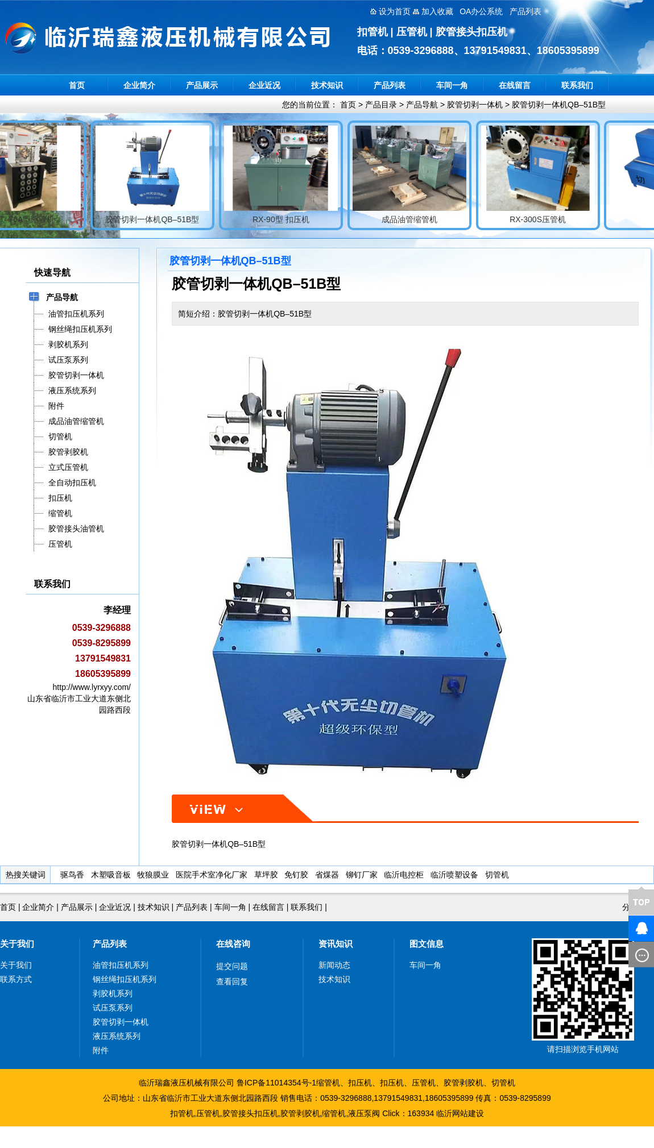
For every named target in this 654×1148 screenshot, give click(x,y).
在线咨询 (233, 944)
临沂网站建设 (460, 1113)
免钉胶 (296, 874)
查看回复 (232, 981)
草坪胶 (266, 874)
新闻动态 (334, 965)
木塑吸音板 (111, 874)
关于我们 (17, 944)
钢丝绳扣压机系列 (124, 979)
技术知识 (327, 85)
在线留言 (515, 85)
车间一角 (452, 85)
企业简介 (139, 85)
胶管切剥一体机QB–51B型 (559, 104)
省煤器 (327, 874)
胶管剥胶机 (463, 1082)
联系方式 (16, 979)
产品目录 (381, 104)
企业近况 (264, 85)
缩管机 (328, 1082)
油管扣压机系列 (120, 965)
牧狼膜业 (153, 874)
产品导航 (422, 104)
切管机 (497, 874)
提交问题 (232, 966)
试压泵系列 (113, 1007)
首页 (77, 85)
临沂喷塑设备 (454, 874)
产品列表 (389, 85)
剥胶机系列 (113, 993)
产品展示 (202, 85)
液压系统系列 (116, 1036)
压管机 (424, 1082)
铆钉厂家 (362, 874)
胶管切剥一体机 (475, 104)
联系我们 (577, 85)
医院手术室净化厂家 (211, 874)
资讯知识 (335, 944)
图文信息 (426, 944)
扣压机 (360, 1082)
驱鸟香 (72, 874)
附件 (101, 1050)
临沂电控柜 (404, 874)
